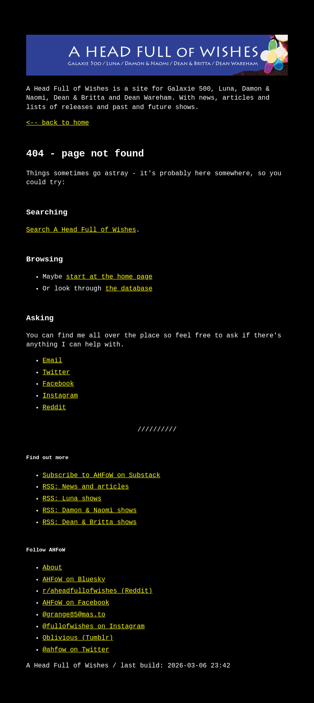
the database (129, 288)
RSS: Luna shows (72, 498)
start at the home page (109, 276)
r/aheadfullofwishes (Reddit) (98, 591)
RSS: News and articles (86, 486)
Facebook (58, 383)
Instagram (60, 395)
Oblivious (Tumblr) (78, 638)
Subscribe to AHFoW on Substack (101, 475)
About (52, 567)
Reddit (54, 407)
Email (52, 360)
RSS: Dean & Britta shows (90, 522)
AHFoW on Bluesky (74, 579)
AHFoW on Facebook (76, 602)
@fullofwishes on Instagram (94, 626)
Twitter (56, 372)
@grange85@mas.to (74, 614)
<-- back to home (57, 122)
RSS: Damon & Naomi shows (90, 510)
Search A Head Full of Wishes (81, 229)
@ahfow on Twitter (76, 649)
